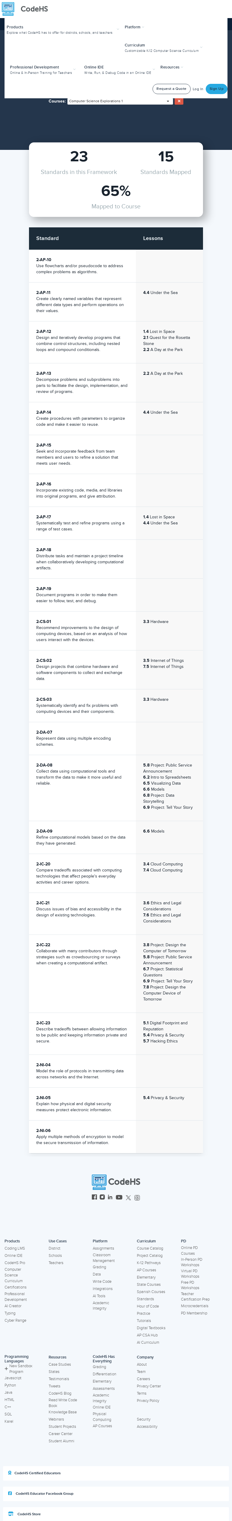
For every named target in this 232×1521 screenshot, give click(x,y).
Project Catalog (150, 1255)
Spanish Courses (151, 1291)
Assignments (103, 1248)
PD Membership (194, 1313)
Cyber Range (15, 1320)
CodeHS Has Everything (104, 1359)
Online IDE (13, 1255)
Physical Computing (102, 1417)
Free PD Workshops (190, 1285)
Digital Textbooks (151, 1328)
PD (183, 1241)
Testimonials (59, 1379)
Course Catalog (150, 1248)
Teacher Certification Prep (195, 1297)
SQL (8, 1414)
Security (143, 1419)
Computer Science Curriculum (14, 1275)
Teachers (56, 1262)
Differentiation (104, 1374)
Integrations (103, 1288)
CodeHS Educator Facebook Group (40, 1493)
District (54, 1248)
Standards (145, 1299)
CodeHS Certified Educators (34, 1473)
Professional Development (16, 1297)
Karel (9, 1421)
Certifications (16, 1287)
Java (8, 1392)
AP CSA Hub (147, 1335)
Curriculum (146, 1241)
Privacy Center (149, 1386)
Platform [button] (134, 27)
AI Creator (13, 1306)
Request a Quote (171, 89)
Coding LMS (15, 1248)
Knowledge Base (63, 1412)
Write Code (102, 1281)
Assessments (104, 1388)
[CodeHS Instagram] (102, 1197)
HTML (9, 1399)
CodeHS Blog (60, 1393)
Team (141, 1371)
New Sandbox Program (18, 1369)
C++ (8, 1407)
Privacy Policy (148, 1400)
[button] (64, 29)
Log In (198, 89)
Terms (142, 1393)
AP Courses (146, 1270)
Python (10, 1385)
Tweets (54, 1386)
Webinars (56, 1419)
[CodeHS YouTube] (119, 1197)
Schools (55, 1255)
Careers (143, 1379)
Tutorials (144, 1320)
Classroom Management (104, 1258)
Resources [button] (171, 67)
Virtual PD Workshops (190, 1274)
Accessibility (147, 1426)
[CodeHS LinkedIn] (110, 1197)
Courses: (57, 101)
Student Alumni (61, 1441)
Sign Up (217, 89)
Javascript (13, 1378)
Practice (143, 1313)
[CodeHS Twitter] (128, 1197)
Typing (10, 1313)
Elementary (146, 1277)
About (142, 1364)
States (54, 1371)
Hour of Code (148, 1306)
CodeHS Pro (15, 1262)
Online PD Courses (189, 1250)
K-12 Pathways (149, 1262)
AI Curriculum (148, 1342)
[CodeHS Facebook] (94, 1197)
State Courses (149, 1284)
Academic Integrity (101, 1306)
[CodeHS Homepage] (27, 9)
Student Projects (62, 1426)
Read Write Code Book (63, 1403)
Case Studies (60, 1364)
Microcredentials (194, 1306)
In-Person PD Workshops (191, 1262)
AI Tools (99, 1296)
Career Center (60, 1433)
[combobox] (120, 101)
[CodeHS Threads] (137, 1197)
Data (97, 1274)
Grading (99, 1267)
